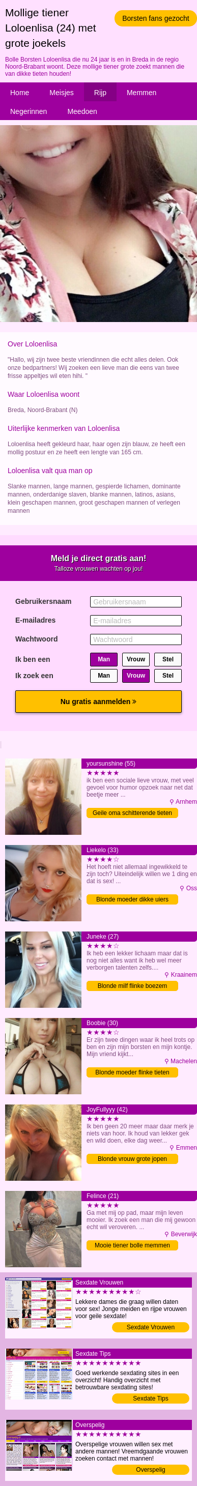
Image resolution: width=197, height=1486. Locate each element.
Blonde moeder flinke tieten (132, 1072)
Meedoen (82, 111)
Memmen (141, 93)
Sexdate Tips (150, 1398)
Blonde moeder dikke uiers (132, 899)
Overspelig (150, 1469)
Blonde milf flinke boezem (132, 985)
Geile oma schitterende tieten (132, 813)
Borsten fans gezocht (155, 18)
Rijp (100, 93)
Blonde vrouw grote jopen (132, 1158)
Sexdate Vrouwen (151, 1327)
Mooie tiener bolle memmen (132, 1245)
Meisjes (61, 93)
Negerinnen (28, 111)
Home (19, 93)
